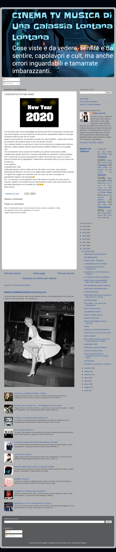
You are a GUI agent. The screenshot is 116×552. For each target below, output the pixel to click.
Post (5, 79)
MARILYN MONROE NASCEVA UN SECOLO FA (25, 292)
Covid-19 (104, 163)
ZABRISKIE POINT (91, 344)
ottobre (87, 371)
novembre (88, 368)
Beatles (104, 154)
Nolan (100, 183)
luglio (86, 381)
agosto (87, 378)
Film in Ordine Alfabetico (88, 102)
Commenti (8, 83)
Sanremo (102, 202)
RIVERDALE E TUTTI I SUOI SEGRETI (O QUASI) (32, 503)
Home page (39, 273)
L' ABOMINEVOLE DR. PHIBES (95, 264)
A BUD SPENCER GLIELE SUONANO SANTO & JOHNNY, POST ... (96, 356)
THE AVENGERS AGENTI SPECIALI (97, 285)
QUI (5, 149)
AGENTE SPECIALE (91, 318)
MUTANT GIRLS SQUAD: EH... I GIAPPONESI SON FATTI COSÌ (38, 406)
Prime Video (106, 192)
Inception (101, 170)
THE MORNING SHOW (92, 312)
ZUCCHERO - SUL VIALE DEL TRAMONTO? (95, 304)
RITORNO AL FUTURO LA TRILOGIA (97, 364)
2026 (84, 226)
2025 (84, 229)
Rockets (101, 200)
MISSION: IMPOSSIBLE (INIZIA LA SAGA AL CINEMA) (34, 467)
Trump (103, 213)
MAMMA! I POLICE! (21, 479)
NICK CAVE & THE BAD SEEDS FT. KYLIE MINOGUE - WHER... (97, 340)
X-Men (109, 215)
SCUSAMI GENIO (90, 300)
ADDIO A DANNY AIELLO (93, 315)
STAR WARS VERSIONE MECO (96, 289)
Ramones (101, 197)
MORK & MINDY (90, 336)
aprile (86, 390)
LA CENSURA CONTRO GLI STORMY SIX (94, 268)
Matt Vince (67, 543)
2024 (84, 233)
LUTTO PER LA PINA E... (23, 454)
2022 (84, 239)
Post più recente (12, 273)
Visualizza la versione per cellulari (39, 278)
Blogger (83, 543)
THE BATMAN (89, 361)
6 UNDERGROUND (91, 292)
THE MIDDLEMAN (90, 257)
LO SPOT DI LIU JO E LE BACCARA (97, 333)
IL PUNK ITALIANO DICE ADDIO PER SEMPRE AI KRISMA (36, 442)
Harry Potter (102, 167)
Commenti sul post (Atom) (20, 285)
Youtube (103, 217)
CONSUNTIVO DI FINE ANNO (95, 254)
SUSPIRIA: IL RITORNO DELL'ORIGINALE (30, 491)
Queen (105, 195)
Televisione (104, 207)
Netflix (104, 180)
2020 (84, 245)
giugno (87, 384)
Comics (109, 160)
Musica (102, 174)
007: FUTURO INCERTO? (23, 430)
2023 (84, 236)
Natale (109, 178)
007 (99, 152)
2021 (84, 242)
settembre (88, 374)
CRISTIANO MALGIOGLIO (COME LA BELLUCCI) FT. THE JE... (98, 296)
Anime (109, 152)
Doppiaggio (103, 165)
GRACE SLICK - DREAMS (93, 260)
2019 (84, 249)
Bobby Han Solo (99, 113)
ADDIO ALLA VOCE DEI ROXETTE (97, 330)
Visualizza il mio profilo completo (91, 142)
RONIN (86, 326)
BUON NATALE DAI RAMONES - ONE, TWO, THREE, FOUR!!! (96, 281)
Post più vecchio (66, 273)
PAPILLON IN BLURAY (92, 308)
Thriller (109, 211)
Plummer (109, 190)
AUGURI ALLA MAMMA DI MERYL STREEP (30, 393)
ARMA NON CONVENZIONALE (95, 347)
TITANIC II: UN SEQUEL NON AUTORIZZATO (31, 418)
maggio (87, 387)
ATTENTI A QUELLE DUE (93, 351)
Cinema (102, 156)
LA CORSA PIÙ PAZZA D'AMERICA (97, 277)
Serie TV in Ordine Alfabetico (90, 104)
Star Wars (102, 204)
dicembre (87, 251)
